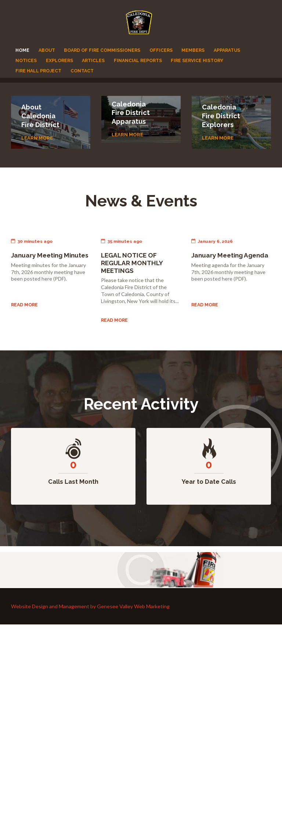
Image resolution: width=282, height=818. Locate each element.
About (47, 50)
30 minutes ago (32, 241)
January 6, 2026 (212, 241)
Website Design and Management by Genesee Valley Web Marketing (90, 606)
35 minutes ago (121, 241)
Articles (93, 60)
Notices (26, 60)
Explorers (59, 60)
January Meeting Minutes (50, 255)
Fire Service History (197, 60)
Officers (161, 50)
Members (193, 50)
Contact (82, 70)
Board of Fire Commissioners (102, 50)
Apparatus (227, 50)
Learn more (37, 138)
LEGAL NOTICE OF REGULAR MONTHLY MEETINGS (132, 263)
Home (22, 50)
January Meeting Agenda (230, 255)
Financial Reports (138, 60)
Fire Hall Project (38, 70)
